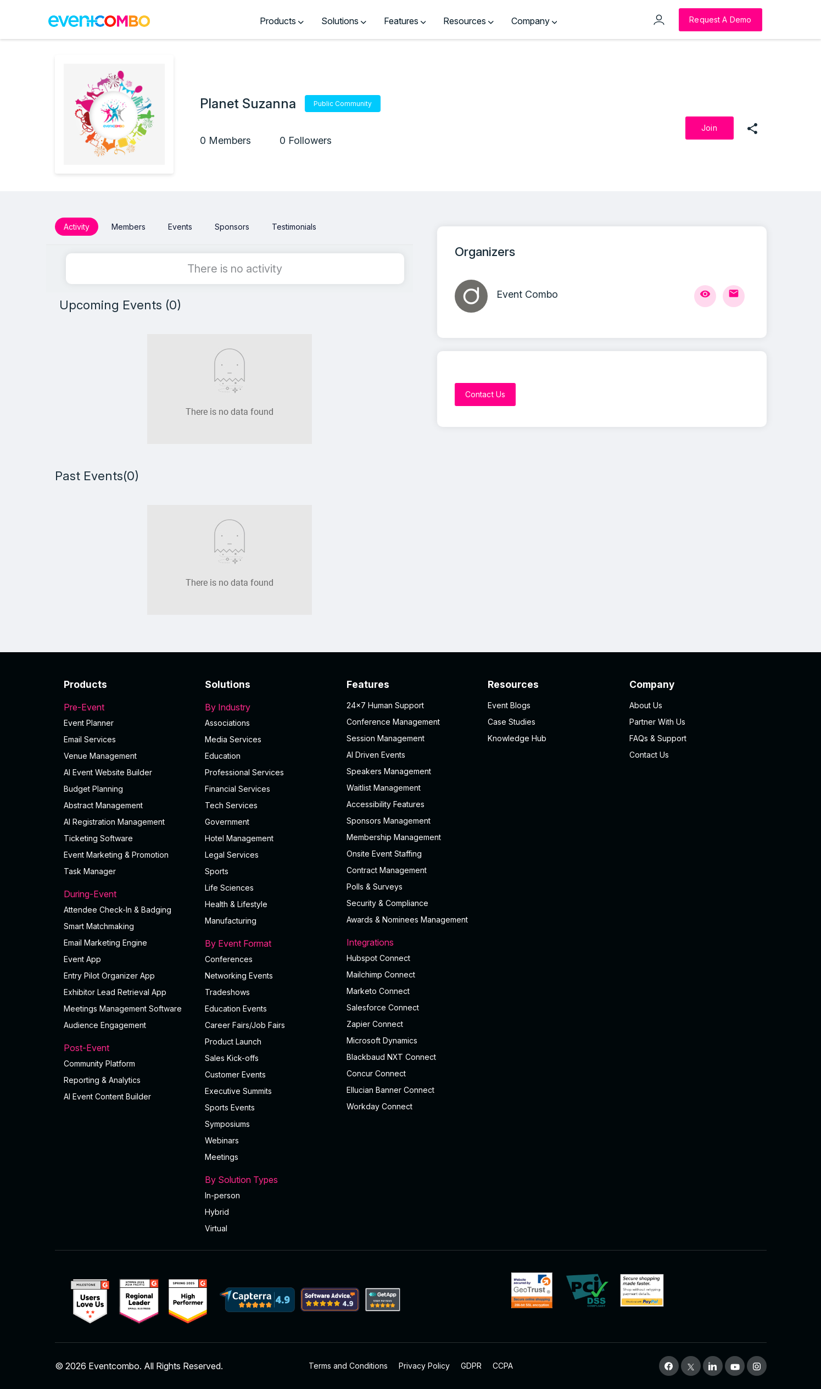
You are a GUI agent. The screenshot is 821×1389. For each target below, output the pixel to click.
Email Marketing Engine (105, 942)
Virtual (216, 1228)
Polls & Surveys (375, 886)
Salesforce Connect (383, 1007)
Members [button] (128, 226)
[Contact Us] (485, 394)
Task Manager (90, 871)
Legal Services (232, 854)
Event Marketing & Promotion (116, 854)
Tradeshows (227, 992)
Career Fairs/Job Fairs (245, 1025)
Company (534, 20)
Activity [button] (77, 226)
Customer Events (235, 1074)
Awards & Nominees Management (407, 919)
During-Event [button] (128, 893)
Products (282, 20)
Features (405, 20)
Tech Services (231, 805)
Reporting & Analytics (102, 1080)
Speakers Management (389, 771)
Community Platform (99, 1063)
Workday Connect (379, 1106)
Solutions (343, 20)
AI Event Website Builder (108, 772)
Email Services (90, 739)
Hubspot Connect (378, 958)
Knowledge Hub (517, 738)
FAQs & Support (657, 738)
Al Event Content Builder (107, 1096)
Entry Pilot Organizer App (109, 975)
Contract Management (387, 870)
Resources (468, 20)
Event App (82, 959)
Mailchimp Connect (381, 974)
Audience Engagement (105, 1025)
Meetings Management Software (123, 1008)
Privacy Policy (424, 1365)
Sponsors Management (389, 820)
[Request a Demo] (720, 19)
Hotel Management (239, 838)
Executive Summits (238, 1091)
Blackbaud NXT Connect (391, 1057)
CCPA (503, 1365)
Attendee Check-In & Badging (117, 909)
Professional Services (244, 772)
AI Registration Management (114, 821)
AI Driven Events (376, 754)
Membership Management (394, 837)
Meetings (221, 1157)
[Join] (709, 128)
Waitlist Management (384, 787)
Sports (216, 871)
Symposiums (227, 1124)
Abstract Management (103, 805)
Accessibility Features (386, 804)
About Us (645, 705)
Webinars (222, 1140)
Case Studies (511, 721)
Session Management (386, 738)
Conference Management (393, 721)
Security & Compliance (387, 903)
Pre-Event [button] (128, 707)
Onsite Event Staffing (384, 853)
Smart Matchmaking (99, 926)
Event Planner (89, 722)
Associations (227, 722)
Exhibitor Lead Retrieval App (115, 992)
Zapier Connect (375, 1024)
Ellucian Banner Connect (390, 1089)
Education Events (236, 1008)
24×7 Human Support (385, 705)
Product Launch (233, 1041)
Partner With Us (657, 721)
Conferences (229, 959)
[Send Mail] (734, 296)
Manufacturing (230, 920)
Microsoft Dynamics (382, 1040)
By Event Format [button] (269, 943)
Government (227, 821)
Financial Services (237, 788)
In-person (222, 1195)
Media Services (233, 739)
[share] (752, 128)
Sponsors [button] (232, 226)
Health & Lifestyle (236, 904)
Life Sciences (229, 887)
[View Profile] (705, 296)
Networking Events (239, 975)
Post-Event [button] (128, 1047)
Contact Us (649, 754)
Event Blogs (509, 705)
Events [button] (180, 226)
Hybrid (217, 1211)
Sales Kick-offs (232, 1058)
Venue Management (100, 755)
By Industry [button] (269, 707)
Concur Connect (376, 1073)
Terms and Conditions (348, 1365)
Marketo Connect (378, 991)
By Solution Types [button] (269, 1179)
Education (223, 755)
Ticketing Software (98, 838)
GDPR (471, 1365)
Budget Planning (93, 788)
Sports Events (230, 1107)
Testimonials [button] (294, 226)
